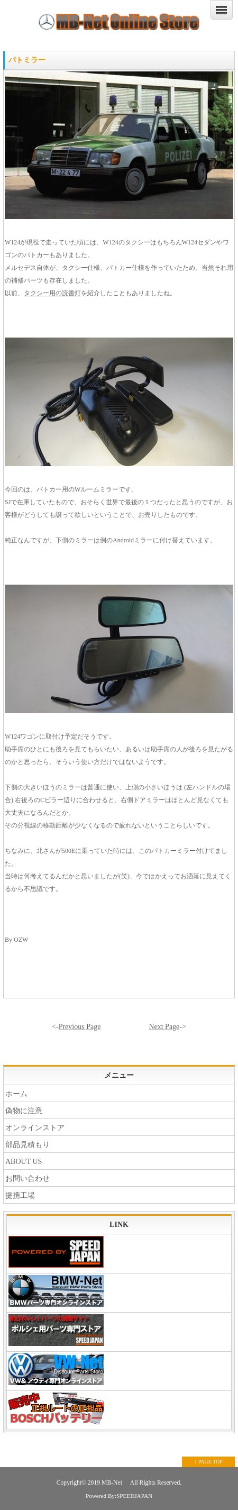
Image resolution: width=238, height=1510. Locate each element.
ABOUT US (23, 1162)
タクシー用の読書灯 (52, 293)
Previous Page (80, 1027)
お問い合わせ (27, 1178)
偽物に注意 (23, 1111)
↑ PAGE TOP (208, 1461)
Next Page (164, 1027)
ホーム (16, 1094)
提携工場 (20, 1195)
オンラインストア (35, 1128)
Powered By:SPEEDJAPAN (119, 1496)
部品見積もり (27, 1145)
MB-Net (113, 1482)
